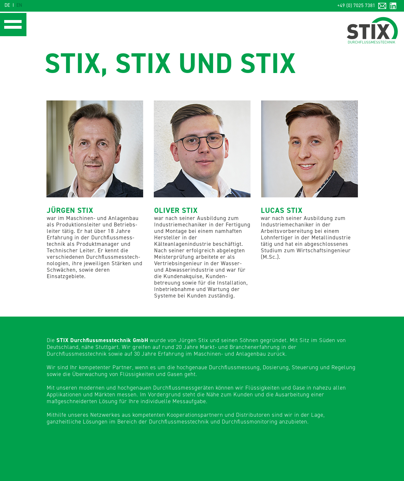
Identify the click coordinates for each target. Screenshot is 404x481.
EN (19, 5)
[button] (12, 24)
